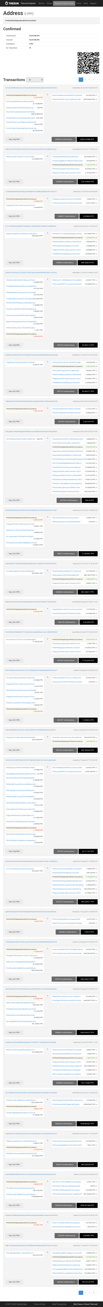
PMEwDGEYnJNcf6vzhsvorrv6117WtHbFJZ (66, 996)
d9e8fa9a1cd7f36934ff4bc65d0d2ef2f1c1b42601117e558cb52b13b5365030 (30, 1042)
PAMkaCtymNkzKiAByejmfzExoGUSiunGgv (66, 1265)
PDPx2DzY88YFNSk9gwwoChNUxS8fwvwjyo (20, 303)
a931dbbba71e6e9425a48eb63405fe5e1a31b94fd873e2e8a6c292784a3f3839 (31, 431)
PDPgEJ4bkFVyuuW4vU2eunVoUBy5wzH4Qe (21, 784)
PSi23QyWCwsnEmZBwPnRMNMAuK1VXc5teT (21, 543)
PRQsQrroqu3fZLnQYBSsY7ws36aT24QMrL (20, 157)
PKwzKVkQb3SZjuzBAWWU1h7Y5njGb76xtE (66, 455)
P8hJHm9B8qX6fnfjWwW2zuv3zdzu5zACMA (67, 768)
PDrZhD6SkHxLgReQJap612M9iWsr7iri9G (66, 487)
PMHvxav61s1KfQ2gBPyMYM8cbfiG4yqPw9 (20, 962)
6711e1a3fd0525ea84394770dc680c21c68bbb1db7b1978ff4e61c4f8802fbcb (30, 226)
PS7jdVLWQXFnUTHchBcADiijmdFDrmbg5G (20, 118)
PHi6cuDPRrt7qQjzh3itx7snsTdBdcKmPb (65, 370)
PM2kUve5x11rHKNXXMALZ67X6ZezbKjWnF (67, 280)
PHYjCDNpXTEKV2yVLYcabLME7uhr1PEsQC (66, 1000)
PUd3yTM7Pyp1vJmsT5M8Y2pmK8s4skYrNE (21, 122)
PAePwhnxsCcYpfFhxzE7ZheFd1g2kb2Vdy (20, 530)
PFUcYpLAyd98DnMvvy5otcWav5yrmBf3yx (20, 101)
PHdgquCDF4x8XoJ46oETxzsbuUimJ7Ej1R (66, 173)
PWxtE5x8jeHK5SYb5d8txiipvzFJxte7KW (65, 246)
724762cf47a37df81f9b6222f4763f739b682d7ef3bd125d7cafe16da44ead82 (30, 760)
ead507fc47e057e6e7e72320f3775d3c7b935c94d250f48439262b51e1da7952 (31, 273)
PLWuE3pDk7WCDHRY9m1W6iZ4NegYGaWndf (67, 439)
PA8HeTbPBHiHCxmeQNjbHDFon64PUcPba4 (67, 1273)
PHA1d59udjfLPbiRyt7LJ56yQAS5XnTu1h (19, 1253)
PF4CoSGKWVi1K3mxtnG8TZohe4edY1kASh (67, 953)
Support (93, 3)
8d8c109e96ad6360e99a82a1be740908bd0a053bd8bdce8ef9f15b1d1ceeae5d (31, 1245)
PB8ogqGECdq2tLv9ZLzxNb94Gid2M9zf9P (66, 522)
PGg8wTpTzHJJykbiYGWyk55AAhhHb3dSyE (20, 737)
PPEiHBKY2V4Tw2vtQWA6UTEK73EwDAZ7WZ (21, 1153)
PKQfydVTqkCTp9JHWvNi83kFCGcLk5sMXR (66, 869)
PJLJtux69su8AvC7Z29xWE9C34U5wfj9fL (20, 536)
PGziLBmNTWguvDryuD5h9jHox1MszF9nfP (20, 678)
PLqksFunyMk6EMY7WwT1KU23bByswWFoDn (67, 949)
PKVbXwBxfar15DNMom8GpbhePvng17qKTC (67, 479)
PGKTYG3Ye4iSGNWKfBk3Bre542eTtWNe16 (66, 463)
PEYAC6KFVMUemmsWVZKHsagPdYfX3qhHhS (67, 459)
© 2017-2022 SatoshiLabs (16, 1304)
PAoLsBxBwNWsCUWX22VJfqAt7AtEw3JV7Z (21, 1021)
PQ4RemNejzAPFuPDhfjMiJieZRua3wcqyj (20, 108)
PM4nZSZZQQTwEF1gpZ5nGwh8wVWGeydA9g (67, 885)
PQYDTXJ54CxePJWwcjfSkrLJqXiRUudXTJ (66, 443)
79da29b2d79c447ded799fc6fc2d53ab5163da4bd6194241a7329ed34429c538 (31, 401)
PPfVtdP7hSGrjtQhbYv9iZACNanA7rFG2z (65, 169)
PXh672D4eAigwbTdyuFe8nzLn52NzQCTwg (66, 889)
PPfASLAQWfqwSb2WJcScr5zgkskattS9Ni (66, 919)
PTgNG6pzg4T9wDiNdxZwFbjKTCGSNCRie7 (20, 362)
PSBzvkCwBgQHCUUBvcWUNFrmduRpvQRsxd (67, 1100)
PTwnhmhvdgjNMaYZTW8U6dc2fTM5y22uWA (67, 161)
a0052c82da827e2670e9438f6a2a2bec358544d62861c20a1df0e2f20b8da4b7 (31, 989)
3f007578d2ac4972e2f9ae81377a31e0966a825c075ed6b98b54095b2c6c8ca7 (31, 670)
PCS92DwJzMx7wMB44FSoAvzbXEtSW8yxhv (21, 968)
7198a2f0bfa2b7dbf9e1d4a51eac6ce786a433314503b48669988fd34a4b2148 (31, 942)
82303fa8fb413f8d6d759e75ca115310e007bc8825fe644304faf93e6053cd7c (30, 1174)
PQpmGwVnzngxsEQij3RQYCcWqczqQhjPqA (20, 315)
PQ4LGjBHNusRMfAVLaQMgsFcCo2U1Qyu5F (67, 1253)
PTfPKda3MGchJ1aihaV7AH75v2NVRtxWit (20, 299)
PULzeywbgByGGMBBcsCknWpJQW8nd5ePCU (67, 1269)
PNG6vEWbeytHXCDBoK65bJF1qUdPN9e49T (67, 1194)
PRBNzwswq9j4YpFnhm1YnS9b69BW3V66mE (21, 1141)
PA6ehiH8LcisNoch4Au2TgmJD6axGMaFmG (67, 737)
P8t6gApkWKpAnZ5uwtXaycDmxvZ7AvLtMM (21, 292)
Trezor (78, 3)
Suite (86, 3)
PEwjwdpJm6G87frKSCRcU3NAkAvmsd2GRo (67, 682)
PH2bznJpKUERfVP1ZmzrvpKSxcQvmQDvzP (67, 284)
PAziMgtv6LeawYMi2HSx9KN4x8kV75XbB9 (20, 768)
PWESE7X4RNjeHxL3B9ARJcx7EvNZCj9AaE (66, 242)
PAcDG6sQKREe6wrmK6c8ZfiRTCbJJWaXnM (67, 95)
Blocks (41, 3)
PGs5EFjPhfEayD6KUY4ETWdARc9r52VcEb (66, 413)
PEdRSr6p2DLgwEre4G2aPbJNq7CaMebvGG (67, 1066)
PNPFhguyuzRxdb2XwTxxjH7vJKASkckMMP (66, 475)
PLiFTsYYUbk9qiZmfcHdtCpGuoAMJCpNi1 (20, 869)
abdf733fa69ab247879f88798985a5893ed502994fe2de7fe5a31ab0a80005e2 (30, 912)
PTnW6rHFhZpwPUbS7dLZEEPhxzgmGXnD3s (67, 203)
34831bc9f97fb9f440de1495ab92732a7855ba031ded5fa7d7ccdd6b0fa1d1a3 (30, 149)
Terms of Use (39, 1304)
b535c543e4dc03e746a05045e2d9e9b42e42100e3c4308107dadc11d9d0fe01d (31, 861)
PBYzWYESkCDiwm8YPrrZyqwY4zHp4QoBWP (21, 690)
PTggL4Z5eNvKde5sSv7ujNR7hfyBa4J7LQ (20, 815)
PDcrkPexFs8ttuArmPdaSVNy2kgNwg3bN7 (20, 778)
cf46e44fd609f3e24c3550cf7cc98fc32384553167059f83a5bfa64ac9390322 (30, 730)
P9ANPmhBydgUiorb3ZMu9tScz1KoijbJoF (66, 648)
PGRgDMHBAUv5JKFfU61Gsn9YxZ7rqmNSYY (67, 609)
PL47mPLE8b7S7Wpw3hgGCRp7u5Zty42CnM (21, 128)
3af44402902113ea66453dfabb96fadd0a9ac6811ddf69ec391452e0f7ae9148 (30, 564)
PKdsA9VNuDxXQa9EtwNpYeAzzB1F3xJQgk (20, 834)
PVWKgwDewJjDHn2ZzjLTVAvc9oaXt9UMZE (66, 199)
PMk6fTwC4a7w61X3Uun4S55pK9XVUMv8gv (67, 923)
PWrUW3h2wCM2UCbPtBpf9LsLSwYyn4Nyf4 (21, 803)
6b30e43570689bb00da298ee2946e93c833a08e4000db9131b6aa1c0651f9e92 (31, 1215)
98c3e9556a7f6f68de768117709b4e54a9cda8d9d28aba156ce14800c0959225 (31, 632)
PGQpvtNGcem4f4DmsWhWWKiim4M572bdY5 (67, 451)
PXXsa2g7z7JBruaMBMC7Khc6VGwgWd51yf (67, 483)
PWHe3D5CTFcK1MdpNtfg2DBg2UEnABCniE (67, 234)
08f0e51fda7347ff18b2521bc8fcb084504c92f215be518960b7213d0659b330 (30, 602)
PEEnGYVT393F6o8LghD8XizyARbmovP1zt (20, 1050)
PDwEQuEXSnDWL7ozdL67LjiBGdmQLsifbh (66, 99)
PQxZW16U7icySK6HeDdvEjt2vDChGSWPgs (20, 112)
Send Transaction (59, 1304)
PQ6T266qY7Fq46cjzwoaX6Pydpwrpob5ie (66, 1186)
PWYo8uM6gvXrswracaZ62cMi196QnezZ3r (20, 790)
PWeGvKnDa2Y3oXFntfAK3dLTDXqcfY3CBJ (20, 1015)
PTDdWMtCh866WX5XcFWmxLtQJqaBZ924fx (21, 286)
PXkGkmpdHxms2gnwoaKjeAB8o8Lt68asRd (66, 1141)
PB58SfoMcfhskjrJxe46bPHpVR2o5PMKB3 (66, 1261)
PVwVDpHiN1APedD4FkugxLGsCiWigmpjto (66, 467)
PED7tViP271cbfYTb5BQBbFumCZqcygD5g (66, 1182)
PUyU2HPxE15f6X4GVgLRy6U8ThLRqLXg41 (20, 822)
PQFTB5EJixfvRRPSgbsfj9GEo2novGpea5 (66, 1190)
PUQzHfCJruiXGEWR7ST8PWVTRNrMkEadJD (21, 309)
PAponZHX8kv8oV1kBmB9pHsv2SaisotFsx (66, 1227)
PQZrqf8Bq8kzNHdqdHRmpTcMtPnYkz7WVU (21, 774)
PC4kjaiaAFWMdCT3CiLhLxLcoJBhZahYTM (66, 678)
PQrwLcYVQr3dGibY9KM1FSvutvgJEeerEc (66, 1223)
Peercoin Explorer (28, 3)
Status (49, 3)
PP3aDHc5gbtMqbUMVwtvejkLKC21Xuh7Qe (20, 1113)
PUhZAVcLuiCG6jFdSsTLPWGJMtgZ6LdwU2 (20, 703)
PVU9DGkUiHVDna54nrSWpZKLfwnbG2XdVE (21, 1009)
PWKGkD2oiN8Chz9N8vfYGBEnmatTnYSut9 (20, 280)
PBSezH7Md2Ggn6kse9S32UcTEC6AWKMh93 (21, 322)
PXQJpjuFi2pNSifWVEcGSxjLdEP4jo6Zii (65, 157)
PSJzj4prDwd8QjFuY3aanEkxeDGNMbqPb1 (20, 571)
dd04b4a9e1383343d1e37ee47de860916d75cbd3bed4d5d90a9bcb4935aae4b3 (31, 355)
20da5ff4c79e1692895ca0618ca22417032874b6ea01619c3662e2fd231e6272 (31, 1134)
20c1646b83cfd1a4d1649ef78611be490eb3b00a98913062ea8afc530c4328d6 (31, 1093)
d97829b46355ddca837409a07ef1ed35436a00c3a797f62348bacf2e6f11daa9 (31, 510)
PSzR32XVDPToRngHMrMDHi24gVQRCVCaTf (67, 881)
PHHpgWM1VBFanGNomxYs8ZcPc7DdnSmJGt (21, 955)
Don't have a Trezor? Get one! (85, 1304)
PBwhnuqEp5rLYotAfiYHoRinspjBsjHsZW (65, 575)
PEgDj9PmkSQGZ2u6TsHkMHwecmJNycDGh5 (21, 234)
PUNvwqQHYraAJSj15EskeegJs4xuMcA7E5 (20, 809)
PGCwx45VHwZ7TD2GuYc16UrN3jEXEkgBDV (21, 639)
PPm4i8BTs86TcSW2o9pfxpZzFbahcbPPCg (20, 1188)
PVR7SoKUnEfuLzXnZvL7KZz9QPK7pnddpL (20, 328)
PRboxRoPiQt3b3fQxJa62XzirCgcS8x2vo (65, 518)
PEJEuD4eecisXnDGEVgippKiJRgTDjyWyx (66, 1104)
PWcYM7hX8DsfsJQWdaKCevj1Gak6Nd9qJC (21, 840)
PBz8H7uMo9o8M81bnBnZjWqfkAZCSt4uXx (20, 1003)
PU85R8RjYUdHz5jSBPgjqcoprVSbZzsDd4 (66, 254)
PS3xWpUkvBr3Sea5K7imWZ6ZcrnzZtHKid (66, 409)
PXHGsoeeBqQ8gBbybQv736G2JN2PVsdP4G (67, 1145)
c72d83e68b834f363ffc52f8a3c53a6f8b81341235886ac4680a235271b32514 (30, 192)
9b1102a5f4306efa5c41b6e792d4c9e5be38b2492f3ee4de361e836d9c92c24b (31, 88)
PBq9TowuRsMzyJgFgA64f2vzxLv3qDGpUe (66, 1074)
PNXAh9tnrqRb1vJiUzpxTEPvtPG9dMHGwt (20, 797)
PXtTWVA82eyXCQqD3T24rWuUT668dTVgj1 (20, 439)
